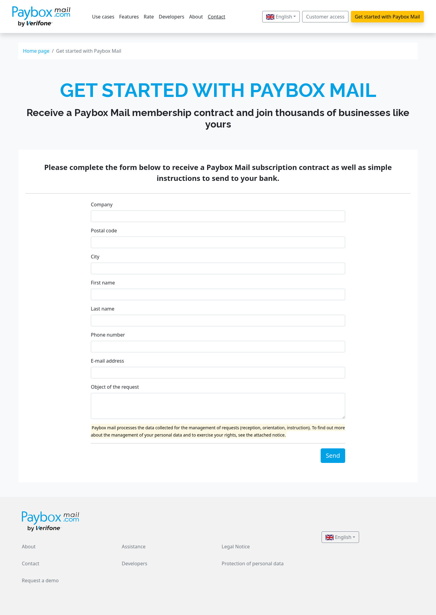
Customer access (325, 16)
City (95, 256)
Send (333, 455)
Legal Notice (236, 546)
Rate (149, 16)
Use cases (103, 16)
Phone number (108, 334)
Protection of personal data (253, 563)
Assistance (134, 546)
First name (103, 282)
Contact (216, 16)
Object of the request (115, 387)
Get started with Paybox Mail (387, 16)
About (196, 16)
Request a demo (40, 580)
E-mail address (107, 360)
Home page (36, 51)
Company (102, 204)
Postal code (104, 230)
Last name (102, 308)
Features (129, 16)
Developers (171, 16)
